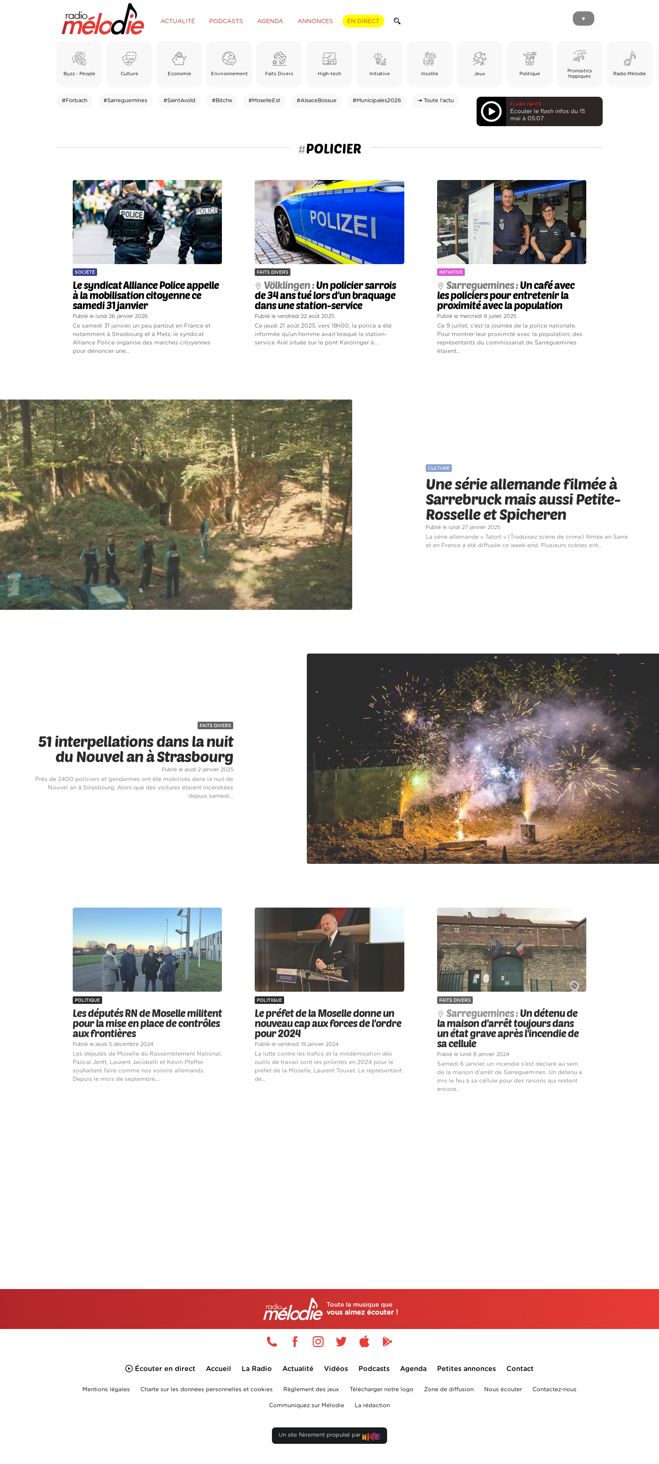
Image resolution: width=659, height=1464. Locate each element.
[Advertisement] (329, 1181)
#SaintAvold (179, 100)
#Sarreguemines (125, 100)
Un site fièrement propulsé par (329, 1436)
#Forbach (74, 100)
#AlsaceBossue (317, 100)
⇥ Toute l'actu (435, 100)
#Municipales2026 (377, 100)
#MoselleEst (264, 100)
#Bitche (222, 100)
